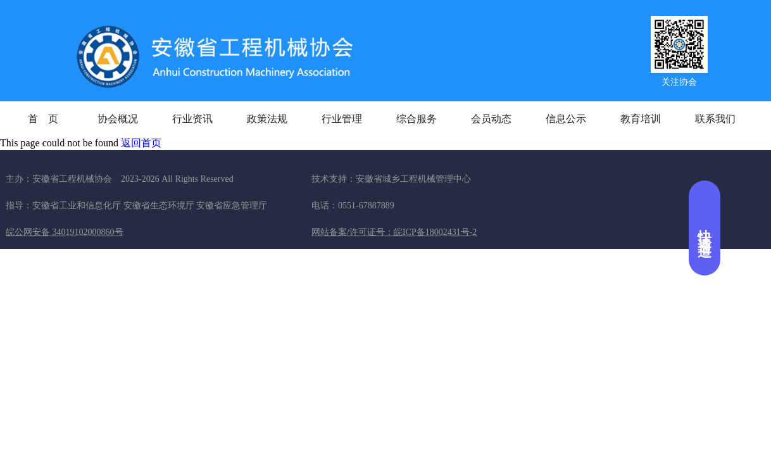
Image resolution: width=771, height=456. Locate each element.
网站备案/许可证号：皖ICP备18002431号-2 (394, 232)
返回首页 (141, 142)
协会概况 (117, 118)
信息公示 (566, 118)
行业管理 (342, 118)
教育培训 (640, 118)
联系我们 (715, 118)
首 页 (43, 118)
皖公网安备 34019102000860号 (64, 232)
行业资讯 (192, 118)
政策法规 (267, 118)
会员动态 (491, 118)
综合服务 (416, 118)
